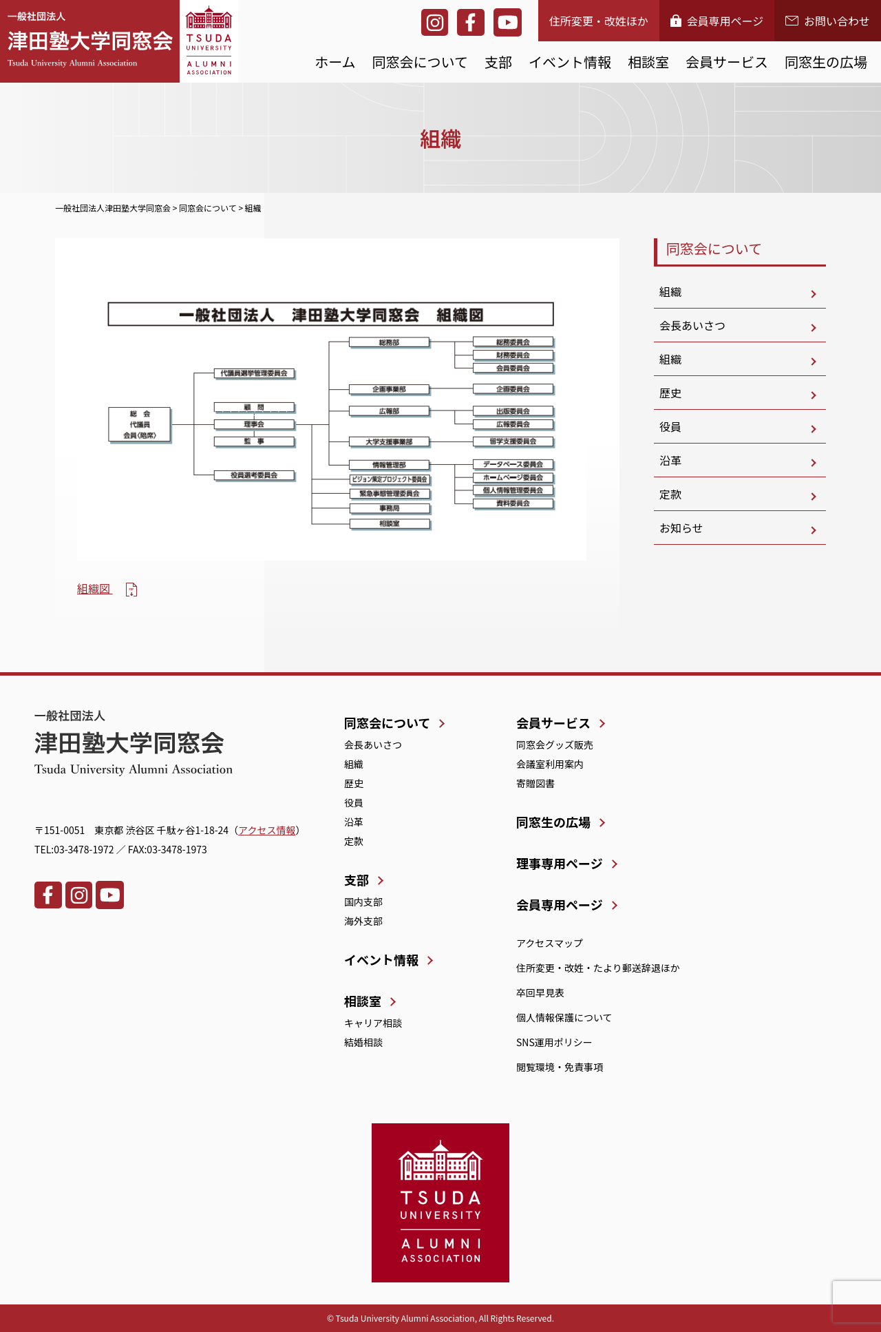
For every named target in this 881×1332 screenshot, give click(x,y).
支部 (498, 62)
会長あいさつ (692, 325)
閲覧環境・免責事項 (559, 1067)
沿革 (670, 460)
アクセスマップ (549, 943)
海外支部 (363, 921)
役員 (670, 426)
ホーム (335, 62)
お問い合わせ (827, 20)
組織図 (95, 588)
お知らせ (681, 527)
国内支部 (363, 901)
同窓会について (420, 62)
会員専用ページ (717, 20)
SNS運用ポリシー (554, 1042)
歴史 (670, 392)
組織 (670, 291)
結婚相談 (363, 1042)
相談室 (648, 62)
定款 (670, 494)
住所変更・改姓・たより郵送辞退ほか (598, 968)
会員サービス (727, 62)
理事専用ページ (559, 863)
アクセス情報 (266, 830)
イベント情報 (570, 62)
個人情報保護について (564, 1017)
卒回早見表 (540, 992)
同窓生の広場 (826, 62)
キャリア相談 (373, 1023)
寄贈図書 (535, 783)
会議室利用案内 (550, 764)
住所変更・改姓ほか (598, 20)
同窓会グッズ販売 (554, 744)
